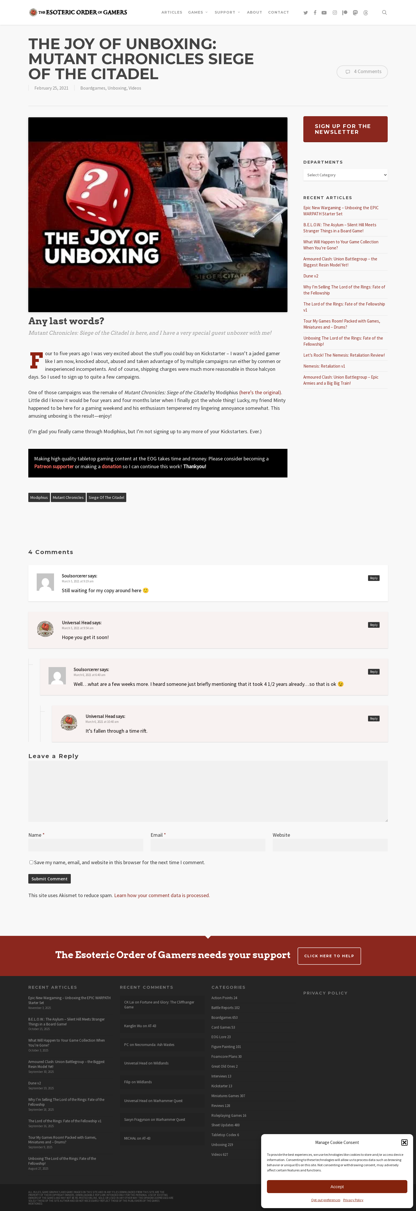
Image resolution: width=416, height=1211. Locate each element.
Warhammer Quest (168, 1100)
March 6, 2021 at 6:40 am (89, 675)
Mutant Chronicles (68, 497)
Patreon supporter (54, 466)
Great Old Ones (223, 1066)
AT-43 (152, 1025)
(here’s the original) (260, 392)
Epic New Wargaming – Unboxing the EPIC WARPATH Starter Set (69, 1000)
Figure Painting (223, 1047)
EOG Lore (218, 1037)
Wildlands (160, 1063)
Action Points (222, 998)
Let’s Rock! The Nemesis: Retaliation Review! (344, 355)
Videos (135, 88)
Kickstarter (219, 1086)
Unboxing (117, 88)
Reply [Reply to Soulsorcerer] (374, 578)
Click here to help (329, 956)
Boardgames (92, 88)
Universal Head (76, 622)
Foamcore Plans (224, 1056)
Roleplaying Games (226, 1115)
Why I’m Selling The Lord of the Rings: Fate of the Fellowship (66, 1102)
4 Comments (362, 72)
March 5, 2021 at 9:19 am (78, 581)
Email (158, 835)
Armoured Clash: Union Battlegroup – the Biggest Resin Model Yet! (66, 1064)
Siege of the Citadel (106, 497)
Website (281, 835)
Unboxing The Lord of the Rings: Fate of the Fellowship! (62, 1161)
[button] (404, 1142)
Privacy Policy (353, 1200)
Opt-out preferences (325, 1200)
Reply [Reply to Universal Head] (374, 625)
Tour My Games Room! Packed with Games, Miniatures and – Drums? (62, 1140)
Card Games (221, 1027)
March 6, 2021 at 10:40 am (102, 722)
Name (36, 835)
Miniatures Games (225, 1096)
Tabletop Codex (223, 1135)
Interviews (219, 1076)
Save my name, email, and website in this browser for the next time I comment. (119, 862)
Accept (337, 1186)
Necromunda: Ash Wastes (154, 1044)
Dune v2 (310, 276)
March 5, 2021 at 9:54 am (78, 628)
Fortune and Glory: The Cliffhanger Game (159, 1005)
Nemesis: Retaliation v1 (324, 366)
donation (111, 466)
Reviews (217, 1105)
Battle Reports (222, 1008)
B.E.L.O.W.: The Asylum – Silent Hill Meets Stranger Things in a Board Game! (66, 1022)
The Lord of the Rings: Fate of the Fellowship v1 (64, 1121)
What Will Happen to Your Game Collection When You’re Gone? (66, 1043)
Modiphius (39, 497)
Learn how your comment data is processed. (162, 895)
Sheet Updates (222, 1125)
